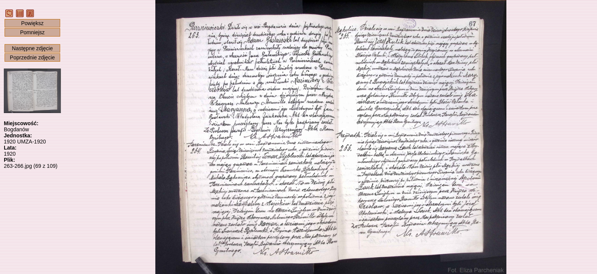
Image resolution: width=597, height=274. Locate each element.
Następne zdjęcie (32, 48)
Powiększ (32, 23)
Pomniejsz (32, 32)
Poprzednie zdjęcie (32, 57)
